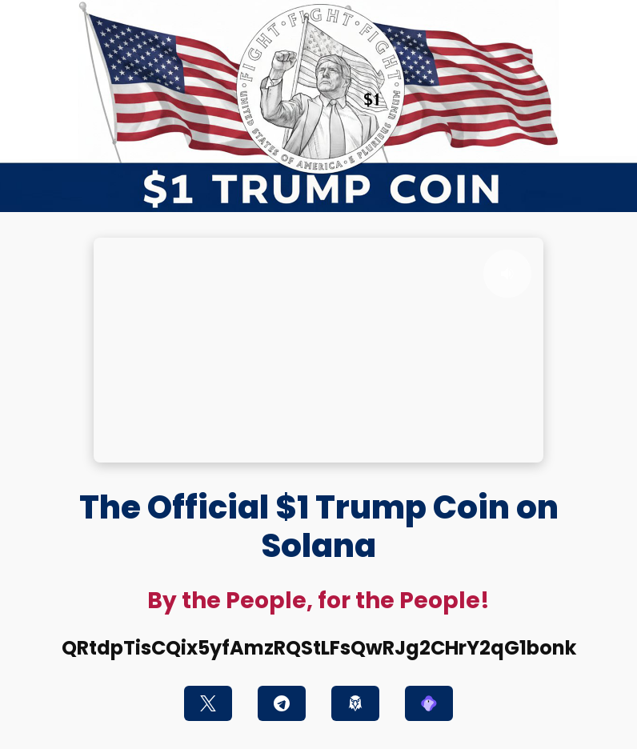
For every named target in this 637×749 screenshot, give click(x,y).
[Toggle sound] (507, 274)
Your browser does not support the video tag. (318, 350)
